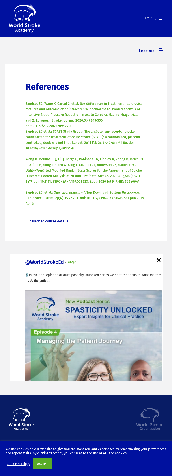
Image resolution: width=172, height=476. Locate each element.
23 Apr (72, 262)
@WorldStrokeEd (44, 262)
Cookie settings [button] (18, 464)
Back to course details (47, 221)
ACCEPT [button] (42, 463)
